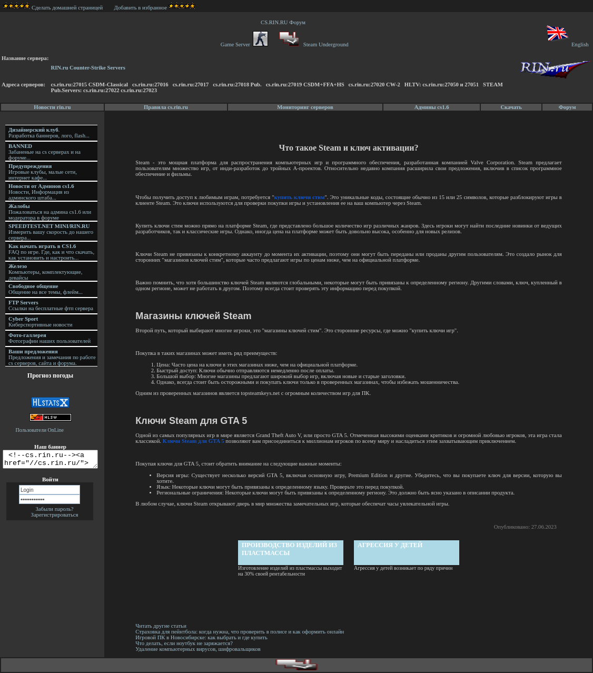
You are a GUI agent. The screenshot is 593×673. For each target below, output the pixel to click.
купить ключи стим (300, 197)
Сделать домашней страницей (53, 8)
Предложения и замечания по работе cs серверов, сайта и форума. (52, 357)
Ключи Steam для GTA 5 (195, 441)
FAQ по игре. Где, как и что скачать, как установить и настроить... (51, 252)
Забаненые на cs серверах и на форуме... (44, 152)
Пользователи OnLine (40, 430)
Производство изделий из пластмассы (290, 549)
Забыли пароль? (54, 512)
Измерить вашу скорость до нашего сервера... (50, 232)
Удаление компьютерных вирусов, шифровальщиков (199, 649)
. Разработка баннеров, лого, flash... (49, 132)
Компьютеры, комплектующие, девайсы (45, 272)
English (567, 44)
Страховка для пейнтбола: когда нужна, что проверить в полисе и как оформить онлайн (241, 632)
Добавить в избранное (140, 8)
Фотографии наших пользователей (49, 338)
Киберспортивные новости (40, 322)
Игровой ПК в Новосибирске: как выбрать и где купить (203, 637)
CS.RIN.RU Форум (284, 22)
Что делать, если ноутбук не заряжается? (185, 643)
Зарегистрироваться (54, 518)
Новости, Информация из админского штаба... (41, 192)
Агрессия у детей (391, 545)
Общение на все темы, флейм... (45, 289)
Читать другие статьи (162, 626)
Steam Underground (312, 44)
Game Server (244, 44)
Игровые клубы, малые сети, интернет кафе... (42, 172)
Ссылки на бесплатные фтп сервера (50, 305)
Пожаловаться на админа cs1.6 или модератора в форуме (49, 212)
